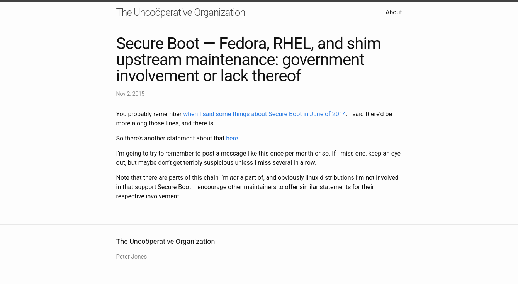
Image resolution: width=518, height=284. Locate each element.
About (394, 12)
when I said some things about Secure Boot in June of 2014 (264, 114)
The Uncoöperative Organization (180, 12)
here (232, 138)
